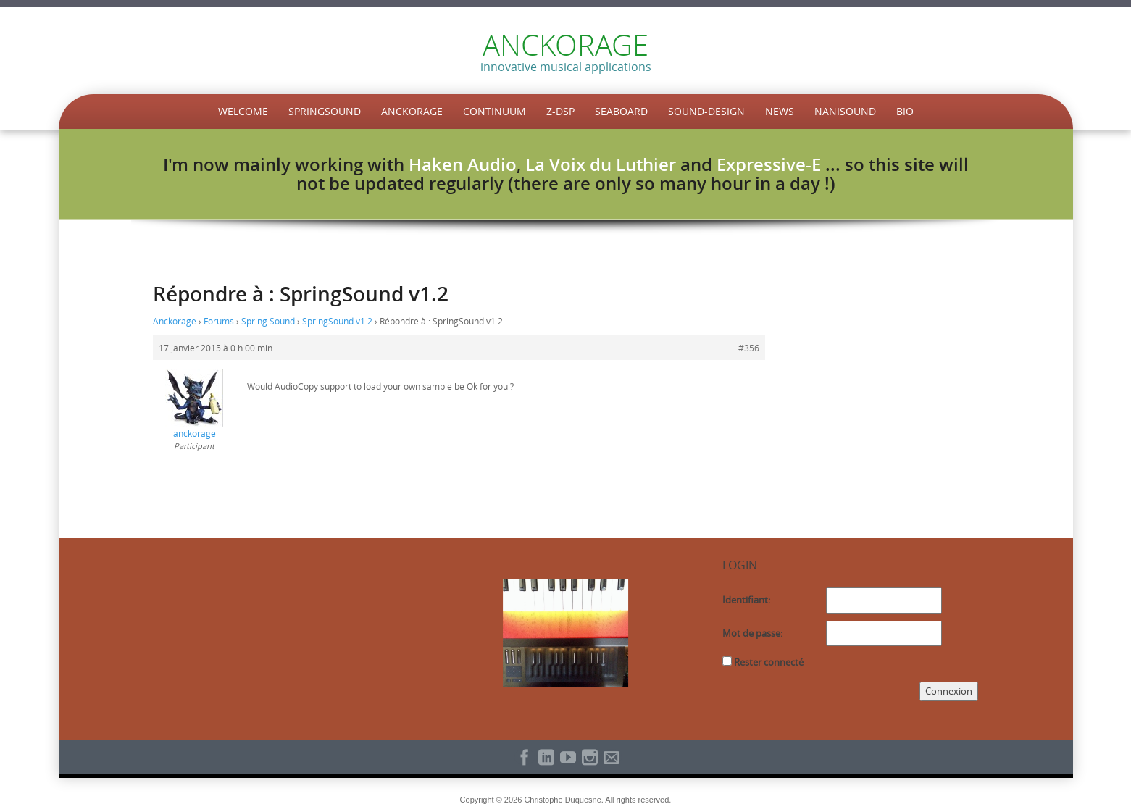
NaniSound (845, 111)
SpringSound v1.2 (337, 321)
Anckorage (412, 111)
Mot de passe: (752, 633)
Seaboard (621, 111)
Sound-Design (706, 111)
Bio (905, 111)
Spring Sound (268, 321)
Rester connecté (769, 662)
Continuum (494, 111)
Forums (219, 321)
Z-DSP (560, 111)
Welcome (243, 111)
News (779, 111)
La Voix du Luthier (600, 164)
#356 (748, 347)
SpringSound (324, 111)
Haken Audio (463, 164)
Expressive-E (769, 164)
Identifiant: (746, 599)
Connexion (948, 691)
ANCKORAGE (565, 44)
